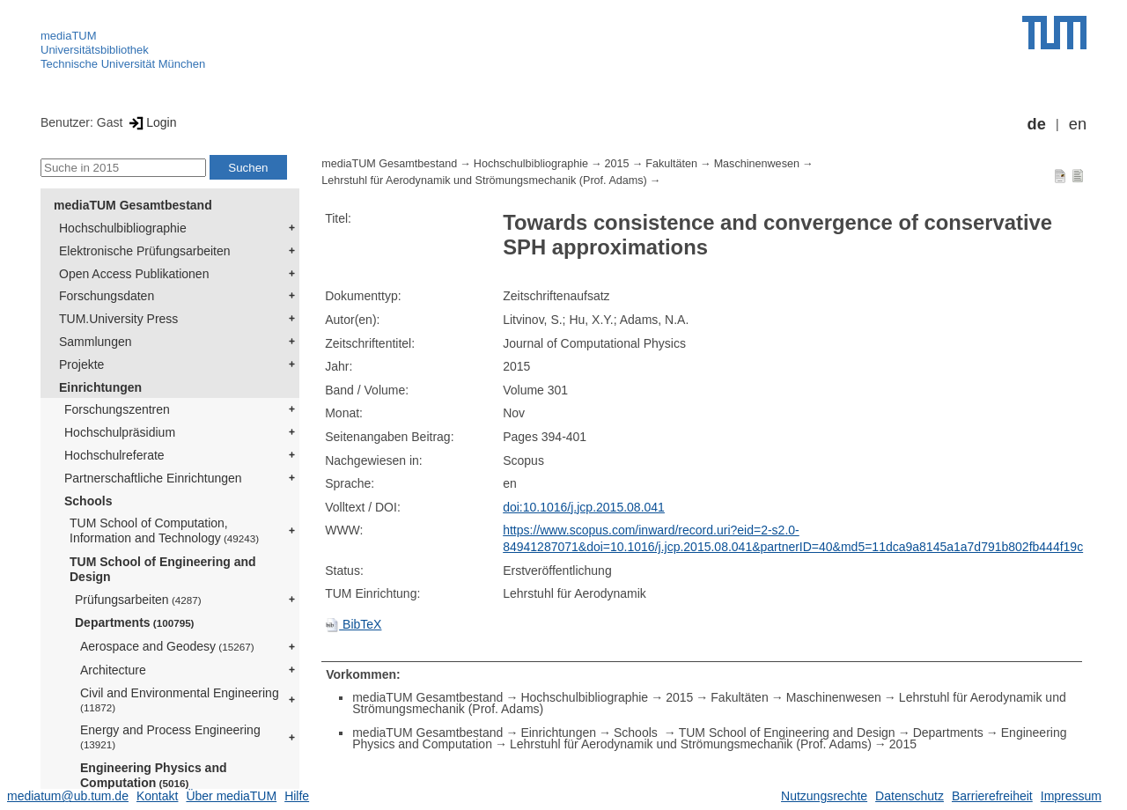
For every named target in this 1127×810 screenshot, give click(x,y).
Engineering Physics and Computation (153, 775)
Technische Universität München (123, 63)
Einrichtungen (100, 387)
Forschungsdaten (106, 296)
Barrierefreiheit (992, 796)
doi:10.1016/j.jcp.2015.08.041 (584, 507)
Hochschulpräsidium (119, 432)
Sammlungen (95, 342)
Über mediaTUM (231, 796)
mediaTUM (69, 35)
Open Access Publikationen (134, 274)
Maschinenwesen (756, 164)
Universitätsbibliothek (95, 49)
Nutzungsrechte (824, 796)
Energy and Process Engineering (170, 736)
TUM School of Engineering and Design (163, 569)
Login (151, 122)
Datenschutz (909, 796)
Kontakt (157, 796)
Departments (135, 622)
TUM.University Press (118, 319)
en (1077, 124)
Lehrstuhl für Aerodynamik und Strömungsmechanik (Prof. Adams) (484, 180)
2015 (617, 164)
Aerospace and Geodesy (167, 646)
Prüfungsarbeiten (138, 600)
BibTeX (353, 624)
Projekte (81, 364)
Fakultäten (671, 164)
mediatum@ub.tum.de (68, 796)
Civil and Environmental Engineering (179, 699)
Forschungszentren (117, 409)
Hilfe (296, 796)
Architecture (113, 670)
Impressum (1071, 796)
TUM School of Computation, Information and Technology (164, 530)
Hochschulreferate (114, 455)
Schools (88, 501)
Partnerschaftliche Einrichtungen (153, 478)
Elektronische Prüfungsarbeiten (145, 251)
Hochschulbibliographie (123, 228)
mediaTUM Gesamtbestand (133, 205)
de (1037, 124)
